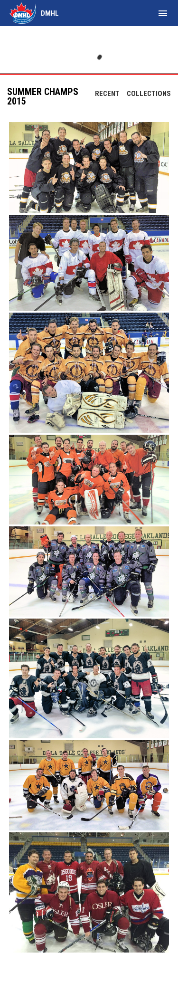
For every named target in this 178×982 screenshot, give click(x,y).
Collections (149, 93)
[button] (89, 167)
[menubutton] (163, 13)
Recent (107, 93)
